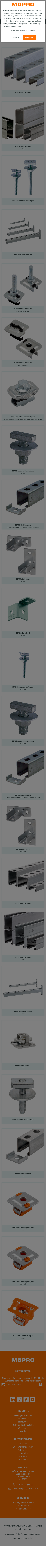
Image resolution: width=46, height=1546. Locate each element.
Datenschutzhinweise (17, 30)
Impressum (32, 30)
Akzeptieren (29, 37)
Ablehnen (16, 37)
